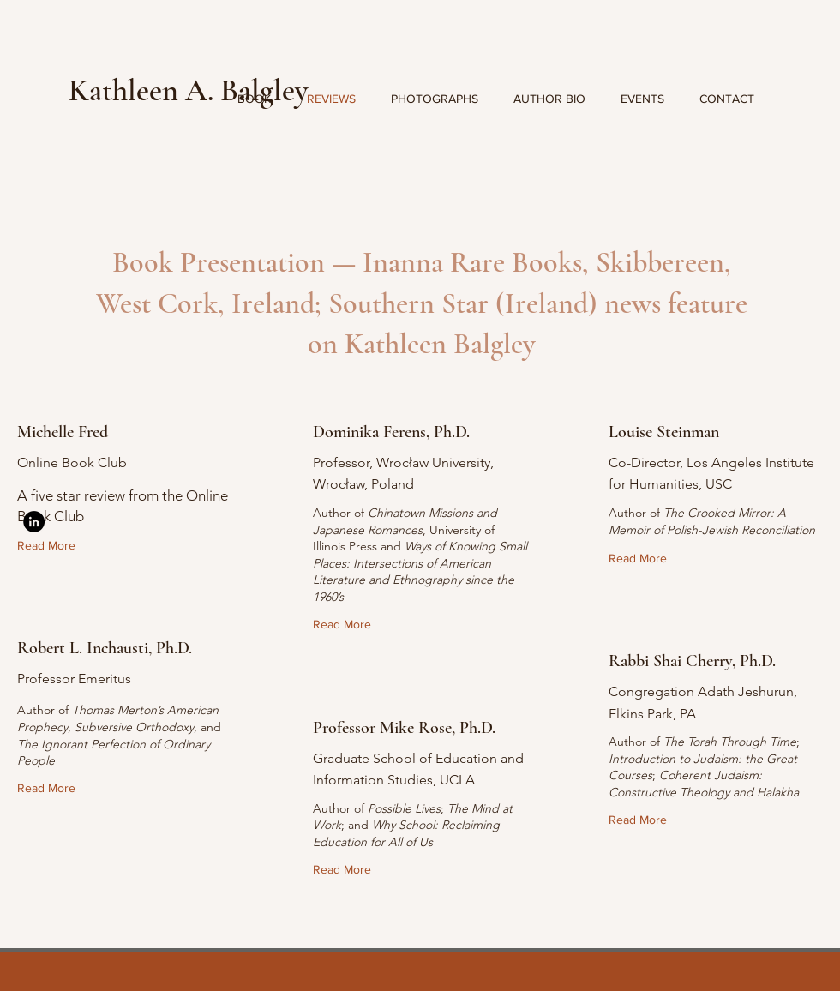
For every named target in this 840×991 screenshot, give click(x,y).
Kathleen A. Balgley (188, 90)
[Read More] (50, 546)
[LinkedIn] (34, 521)
